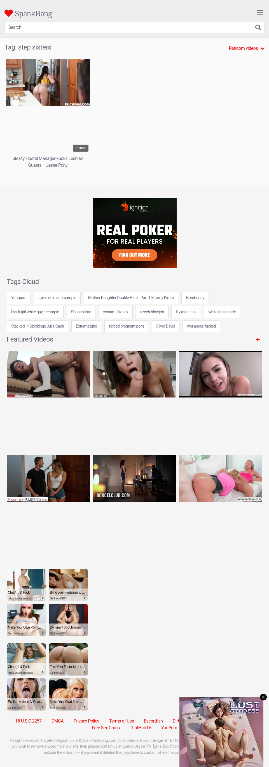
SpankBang (28, 13)
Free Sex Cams (106, 727)
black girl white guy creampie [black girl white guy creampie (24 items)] (35, 312)
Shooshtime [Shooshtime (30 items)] (81, 312)
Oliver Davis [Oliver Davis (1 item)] (165, 326)
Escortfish (153, 721)
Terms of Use (121, 721)
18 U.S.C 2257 (28, 721)
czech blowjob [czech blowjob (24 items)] (152, 312)
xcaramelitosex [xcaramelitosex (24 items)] (115, 312)
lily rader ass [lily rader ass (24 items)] (186, 312)
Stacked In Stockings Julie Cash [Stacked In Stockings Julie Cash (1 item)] (37, 326)
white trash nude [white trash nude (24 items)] (222, 312)
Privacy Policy (86, 721)
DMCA (58, 721)
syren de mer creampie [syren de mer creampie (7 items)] (57, 297)
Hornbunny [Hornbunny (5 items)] (195, 297)
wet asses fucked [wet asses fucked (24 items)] (201, 326)
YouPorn (169, 727)
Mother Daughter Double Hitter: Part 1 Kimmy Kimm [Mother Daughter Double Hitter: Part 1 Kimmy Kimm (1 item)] (131, 297)
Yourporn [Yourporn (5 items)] (18, 297)
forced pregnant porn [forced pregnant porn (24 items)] (126, 326)
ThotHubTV (140, 727)
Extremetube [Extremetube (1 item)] (86, 326)
